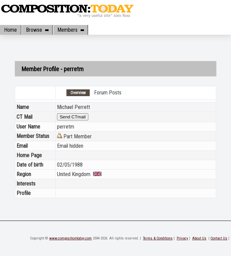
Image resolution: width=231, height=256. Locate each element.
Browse (37, 30)
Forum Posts (107, 92)
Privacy (182, 238)
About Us (199, 238)
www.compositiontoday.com (70, 238)
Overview (78, 92)
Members (70, 30)
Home (10, 30)
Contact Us (218, 238)
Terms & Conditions (158, 238)
